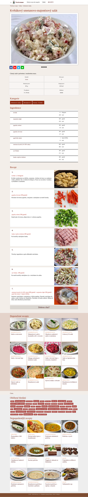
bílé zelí (54, 401)
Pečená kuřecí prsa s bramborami (34, 437)
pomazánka (68, 406)
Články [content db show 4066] (11, 393)
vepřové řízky (47, 411)
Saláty (20, 6)
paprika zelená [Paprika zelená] (17, 125)
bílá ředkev (48, 401)
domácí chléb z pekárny (17, 404)
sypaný (70, 409)
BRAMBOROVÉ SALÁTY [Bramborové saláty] (33, 380)
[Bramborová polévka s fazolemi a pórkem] (35, 474)
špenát (21, 414)
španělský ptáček (14, 414)
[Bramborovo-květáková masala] (69, 372)
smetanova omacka (53, 409)
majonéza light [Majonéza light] (17, 119)
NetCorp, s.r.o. (37, 494)
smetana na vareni (41, 409)
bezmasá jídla (29, 401)
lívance (13, 406)
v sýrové (12, 411)
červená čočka (61, 411)
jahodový (41, 404)
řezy (74, 411)
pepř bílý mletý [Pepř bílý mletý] (17, 138)
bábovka (42, 401)
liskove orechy (69, 404)
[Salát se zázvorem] (18, 324)
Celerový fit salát (67, 334)
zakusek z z (54, 411)
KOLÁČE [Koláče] (64, 458)
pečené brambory (53, 406)
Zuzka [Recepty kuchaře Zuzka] (26, 79)
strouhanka (64, 409)
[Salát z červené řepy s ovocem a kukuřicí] (52, 348)
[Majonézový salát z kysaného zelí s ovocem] (35, 324)
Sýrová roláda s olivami (52, 380)
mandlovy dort (20, 406)
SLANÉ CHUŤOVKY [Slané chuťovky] (49, 378)
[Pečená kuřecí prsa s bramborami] (35, 426)
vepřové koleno (40, 411)
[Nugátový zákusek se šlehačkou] (52, 450)
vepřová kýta (31, 411)
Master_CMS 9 (52, 494)
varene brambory (21, 411)
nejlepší (33, 406)
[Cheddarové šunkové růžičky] (18, 450)
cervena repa (61, 401)
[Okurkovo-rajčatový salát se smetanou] (52, 324)
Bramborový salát (33, 382)
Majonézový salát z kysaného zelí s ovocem (35, 335)
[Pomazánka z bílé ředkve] (18, 426)
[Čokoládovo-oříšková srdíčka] (69, 450)
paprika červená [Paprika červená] (17, 131)
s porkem (25, 409)
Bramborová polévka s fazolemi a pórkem (35, 485)
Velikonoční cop (67, 484)
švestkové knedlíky (42, 414)
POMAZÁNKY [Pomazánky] (14, 434)
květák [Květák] (15, 112)
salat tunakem (32, 409)
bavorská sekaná (20, 401)
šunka (35, 414)
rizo (11, 409)
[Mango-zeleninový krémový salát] (35, 348)
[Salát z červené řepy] (18, 348)
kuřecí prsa (60, 403)
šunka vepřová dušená (19, 157)
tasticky (75, 409)
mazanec (27, 406)
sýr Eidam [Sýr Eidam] (16, 151)
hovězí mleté (28, 403)
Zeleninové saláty (27, 6)
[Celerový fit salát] (69, 324)
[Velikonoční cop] (69, 474)
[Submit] (44, 2)
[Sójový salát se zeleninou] (18, 372)
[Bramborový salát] (35, 372)
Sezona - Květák (38, 103)
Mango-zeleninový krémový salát (34, 359)
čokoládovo (68, 411)
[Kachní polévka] (35, 450)
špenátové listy (28, 414)
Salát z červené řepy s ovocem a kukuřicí (51, 359)
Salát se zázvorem (16, 334)
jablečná (34, 403)
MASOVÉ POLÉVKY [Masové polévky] (32, 458)
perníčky (44, 406)
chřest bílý (69, 401)
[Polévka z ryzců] (69, 426)
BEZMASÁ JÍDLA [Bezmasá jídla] (66, 380)
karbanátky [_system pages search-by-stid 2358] (47, 403)
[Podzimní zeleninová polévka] (52, 426)
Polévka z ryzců (67, 436)
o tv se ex (38, 406)
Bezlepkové (27, 103)
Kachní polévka (33, 460)
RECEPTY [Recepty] (50, 2)
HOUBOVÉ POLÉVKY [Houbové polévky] (67, 434)
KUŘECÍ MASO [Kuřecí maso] (31, 434)
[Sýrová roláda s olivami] (52, 371)
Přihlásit (58, 494)
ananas (12, 401)
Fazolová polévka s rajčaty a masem (51, 485)
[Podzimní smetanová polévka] (18, 474)
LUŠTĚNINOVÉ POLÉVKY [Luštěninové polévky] (50, 482)
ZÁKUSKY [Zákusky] (47, 458)
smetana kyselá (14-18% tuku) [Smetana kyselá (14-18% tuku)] (21, 144)
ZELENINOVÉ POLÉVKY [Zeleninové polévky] (50, 434)
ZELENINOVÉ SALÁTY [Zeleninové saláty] (16, 332)
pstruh (74, 406)
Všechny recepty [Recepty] (14, 6)
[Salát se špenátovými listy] (69, 348)
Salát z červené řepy (17, 358)
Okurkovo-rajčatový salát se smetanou (51, 335)
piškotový (62, 406)
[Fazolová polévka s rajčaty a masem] (52, 474)
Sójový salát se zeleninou (15, 383)
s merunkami (18, 409)
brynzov (36, 401)
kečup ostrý (54, 403)
